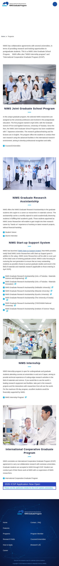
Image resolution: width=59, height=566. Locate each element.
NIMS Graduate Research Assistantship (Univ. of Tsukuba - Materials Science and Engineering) (30, 277)
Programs (6, 534)
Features (6, 528)
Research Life (36, 545)
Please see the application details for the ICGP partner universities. (28, 488)
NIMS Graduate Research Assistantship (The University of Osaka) (29, 299)
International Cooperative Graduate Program (21, 478)
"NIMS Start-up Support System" (29, 251)
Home (3, 36)
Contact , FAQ (36, 522)
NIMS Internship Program (16, 397)
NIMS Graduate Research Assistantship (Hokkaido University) (29, 287)
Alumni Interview (11, 236)
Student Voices (10, 232)
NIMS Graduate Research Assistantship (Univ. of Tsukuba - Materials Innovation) (30, 283)
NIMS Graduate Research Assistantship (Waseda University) (28, 291)
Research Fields (9, 539)
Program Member (37, 534)
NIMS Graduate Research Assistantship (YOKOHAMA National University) (28, 304)
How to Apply (8, 545)
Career (5, 550)
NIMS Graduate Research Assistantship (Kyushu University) (28, 294)
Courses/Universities (12, 146)
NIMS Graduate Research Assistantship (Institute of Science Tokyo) (29, 310)
